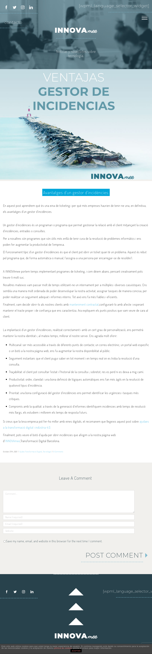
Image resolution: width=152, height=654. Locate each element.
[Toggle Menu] (144, 18)
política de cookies (63, 648)
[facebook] (6, 7)
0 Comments (58, 452)
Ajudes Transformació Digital (30, 452)
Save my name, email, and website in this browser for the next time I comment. (54, 541)
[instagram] (23, 7)
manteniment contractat (84, 304)
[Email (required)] (68, 524)
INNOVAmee (12, 441)
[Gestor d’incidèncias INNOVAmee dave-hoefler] (76, 124)
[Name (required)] (68, 517)
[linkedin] (31, 7)
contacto (13, 22)
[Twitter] (15, 591)
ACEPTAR (76, 651)
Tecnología (47, 452)
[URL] (68, 531)
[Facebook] (6, 591)
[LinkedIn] (32, 591)
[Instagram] (23, 591)
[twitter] (14, 7)
